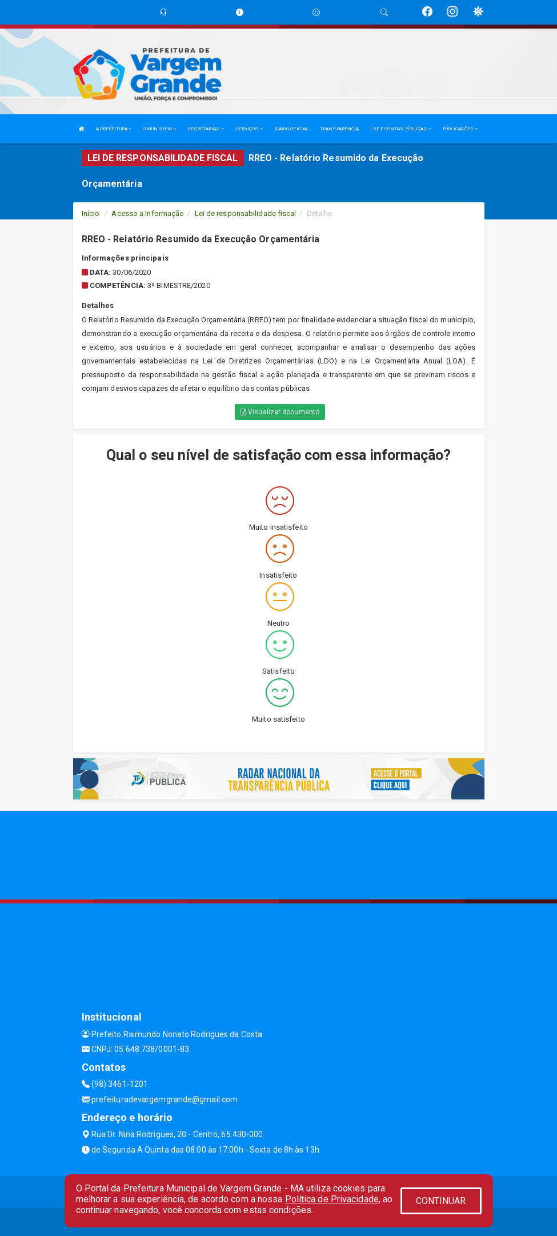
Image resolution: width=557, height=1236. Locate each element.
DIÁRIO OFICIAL (291, 128)
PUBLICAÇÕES (460, 128)
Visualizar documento (280, 412)
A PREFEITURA (113, 128)
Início (91, 213)
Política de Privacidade (332, 1199)
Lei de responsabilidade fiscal (245, 213)
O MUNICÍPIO (159, 128)
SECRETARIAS (205, 128)
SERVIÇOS (249, 128)
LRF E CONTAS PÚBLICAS (400, 128)
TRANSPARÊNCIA (339, 128)
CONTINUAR (441, 1200)
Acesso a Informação (147, 213)
